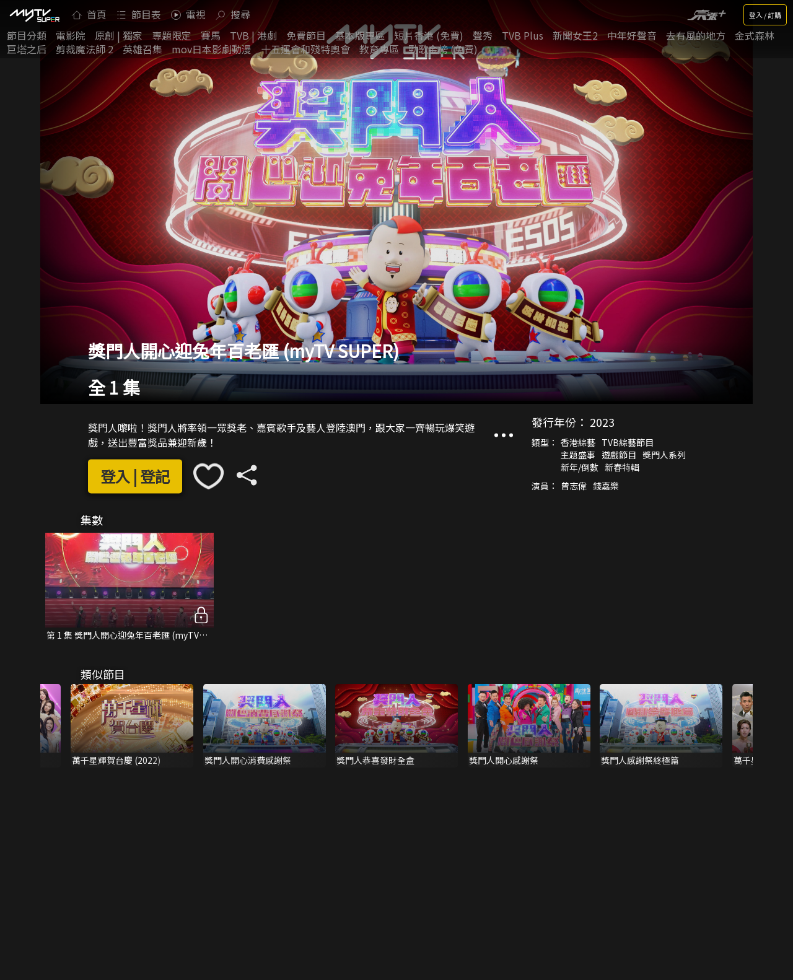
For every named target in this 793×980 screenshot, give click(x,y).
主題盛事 (578, 455)
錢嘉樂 (606, 486)
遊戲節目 (619, 455)
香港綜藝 (578, 443)
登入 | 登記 (135, 476)
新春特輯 (622, 468)
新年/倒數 (579, 468)
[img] (34, 15)
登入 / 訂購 (765, 15)
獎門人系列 (664, 455)
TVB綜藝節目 (628, 443)
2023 (602, 422)
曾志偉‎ (574, 486)
